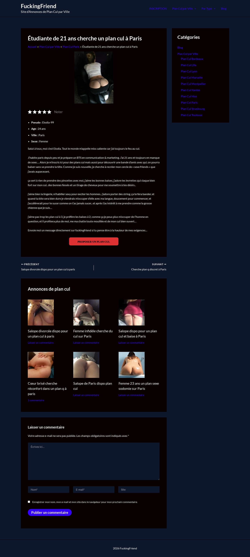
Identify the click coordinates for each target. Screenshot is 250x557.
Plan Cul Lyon (189, 71)
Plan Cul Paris (189, 102)
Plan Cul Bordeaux (192, 58)
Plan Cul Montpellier (193, 83)
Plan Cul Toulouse (191, 115)
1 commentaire (36, 400)
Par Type (208, 8)
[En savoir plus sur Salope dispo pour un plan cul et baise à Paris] (132, 312)
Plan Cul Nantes (190, 90)
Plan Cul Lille (188, 65)
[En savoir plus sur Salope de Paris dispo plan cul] (86, 364)
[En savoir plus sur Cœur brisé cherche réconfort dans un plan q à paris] (41, 364)
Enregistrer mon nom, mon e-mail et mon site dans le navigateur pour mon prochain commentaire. (85, 501)
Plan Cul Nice (189, 96)
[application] (194, 8)
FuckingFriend (38, 6)
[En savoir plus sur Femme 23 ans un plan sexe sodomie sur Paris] (132, 364)
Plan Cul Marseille (192, 77)
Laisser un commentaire (40, 342)
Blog (223, 8)
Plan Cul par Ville (184, 8)
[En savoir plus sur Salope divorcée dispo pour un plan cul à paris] (41, 312)
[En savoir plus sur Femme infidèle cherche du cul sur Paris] (86, 312)
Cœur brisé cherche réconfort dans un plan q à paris (47, 388)
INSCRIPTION (158, 8)
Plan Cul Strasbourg (193, 108)
